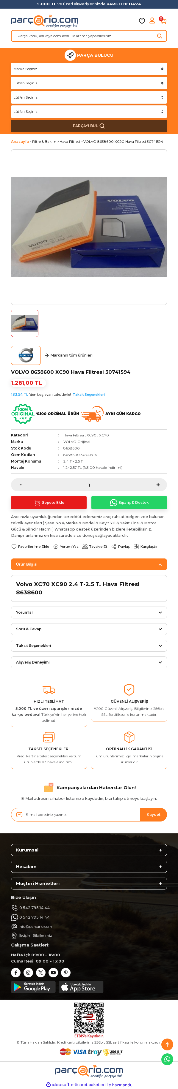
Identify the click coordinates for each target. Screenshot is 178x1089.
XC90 (91, 435)
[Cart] (163, 21)
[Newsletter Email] (89, 815)
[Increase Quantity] (161, 484)
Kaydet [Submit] (153, 814)
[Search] (89, 36)
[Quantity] (89, 484)
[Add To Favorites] (30, 547)
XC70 (104, 435)
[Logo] (44, 21)
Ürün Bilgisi (26, 564)
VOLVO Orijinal (76, 441)
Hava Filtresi (73, 435)
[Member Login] (152, 21)
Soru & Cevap (28, 629)
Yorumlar (24, 612)
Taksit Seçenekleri (89, 394)
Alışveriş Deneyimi (32, 662)
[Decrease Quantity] (16, 484)
